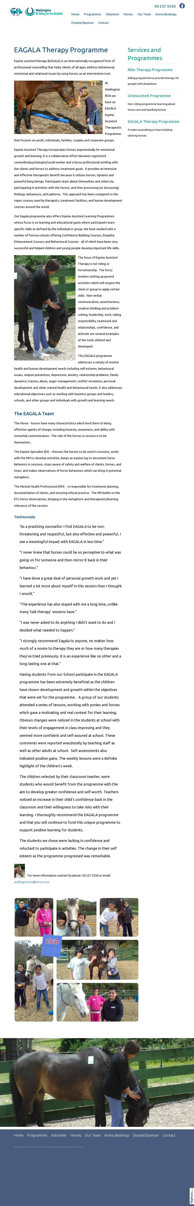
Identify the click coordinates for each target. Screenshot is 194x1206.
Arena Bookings (166, 14)
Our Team (144, 14)
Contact (103, 22)
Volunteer (112, 14)
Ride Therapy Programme (150, 69)
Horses (128, 14)
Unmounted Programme (149, 95)
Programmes (92, 14)
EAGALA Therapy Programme (153, 121)
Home (75, 14)
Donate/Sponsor (82, 22)
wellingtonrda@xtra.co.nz (31, 882)
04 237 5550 (165, 6)
